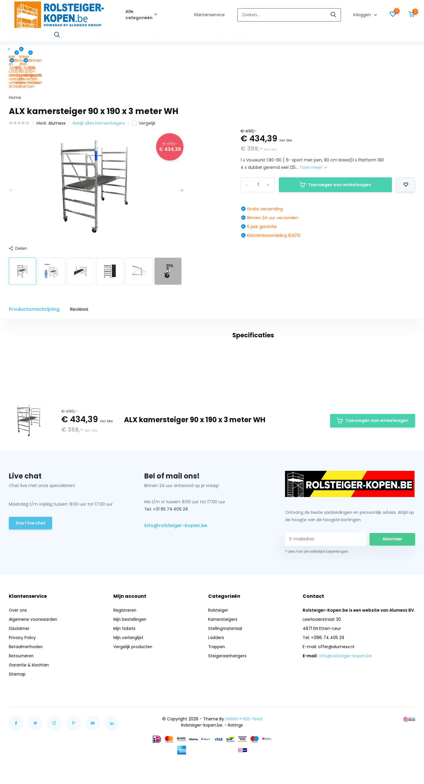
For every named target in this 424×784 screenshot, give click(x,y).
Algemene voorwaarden (33, 644)
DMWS (231, 744)
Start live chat (31, 548)
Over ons (18, 635)
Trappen (187, 37)
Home (15, 64)
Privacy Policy (23, 662)
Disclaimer (19, 653)
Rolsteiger (20, 37)
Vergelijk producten (133, 671)
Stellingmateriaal (112, 37)
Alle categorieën (141, 15)
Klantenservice (209, 15)
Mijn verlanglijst (128, 662)
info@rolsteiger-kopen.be (175, 550)
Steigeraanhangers (232, 37)
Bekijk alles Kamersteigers (99, 90)
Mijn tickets (124, 653)
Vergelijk (143, 90)
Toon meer (313, 134)
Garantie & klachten (29, 690)
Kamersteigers (62, 37)
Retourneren (21, 681)
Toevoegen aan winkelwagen (335, 151)
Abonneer (392, 564)
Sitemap (17, 699)
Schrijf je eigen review (381, 363)
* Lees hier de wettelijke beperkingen (316, 576)
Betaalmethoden (26, 671)
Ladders (154, 37)
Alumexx (57, 90)
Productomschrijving (34, 276)
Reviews (79, 276)
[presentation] (11, 157)
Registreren (125, 635)
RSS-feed (252, 744)
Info (273, 37)
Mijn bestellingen (130, 644)
